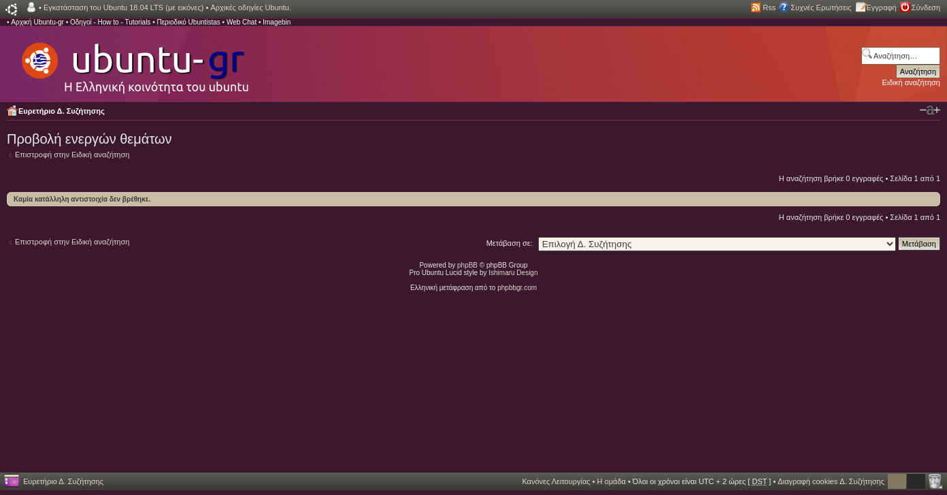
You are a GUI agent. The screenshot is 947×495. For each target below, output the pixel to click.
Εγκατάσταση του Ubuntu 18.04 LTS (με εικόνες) (123, 7)
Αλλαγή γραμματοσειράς (930, 110)
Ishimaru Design (512, 272)
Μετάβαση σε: (509, 243)
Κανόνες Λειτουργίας (556, 481)
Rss (769, 7)
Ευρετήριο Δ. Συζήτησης (61, 111)
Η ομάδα (611, 481)
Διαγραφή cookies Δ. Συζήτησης (831, 481)
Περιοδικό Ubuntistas (188, 22)
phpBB (467, 265)
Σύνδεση (926, 7)
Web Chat (241, 22)
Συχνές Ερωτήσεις (821, 7)
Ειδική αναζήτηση (911, 82)
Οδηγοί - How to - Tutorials (110, 22)
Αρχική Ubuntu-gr (37, 22)
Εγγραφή (882, 7)
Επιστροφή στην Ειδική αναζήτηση (72, 154)
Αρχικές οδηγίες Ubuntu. (250, 7)
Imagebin (276, 22)
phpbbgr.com (517, 287)
